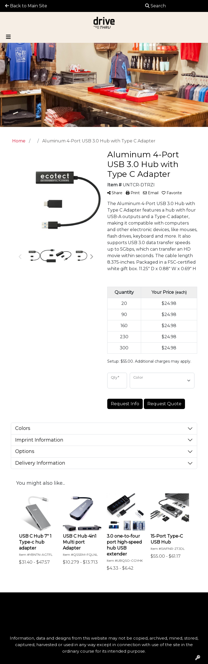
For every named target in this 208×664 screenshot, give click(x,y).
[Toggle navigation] (8, 37)
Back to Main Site (26, 5)
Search (155, 5)
